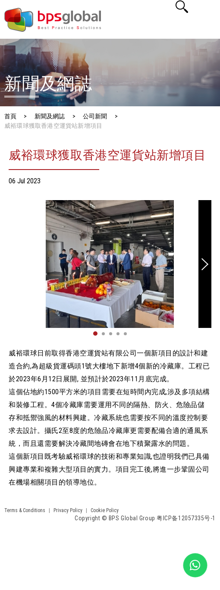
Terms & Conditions (24, 510)
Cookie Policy (105, 510)
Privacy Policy (67, 510)
